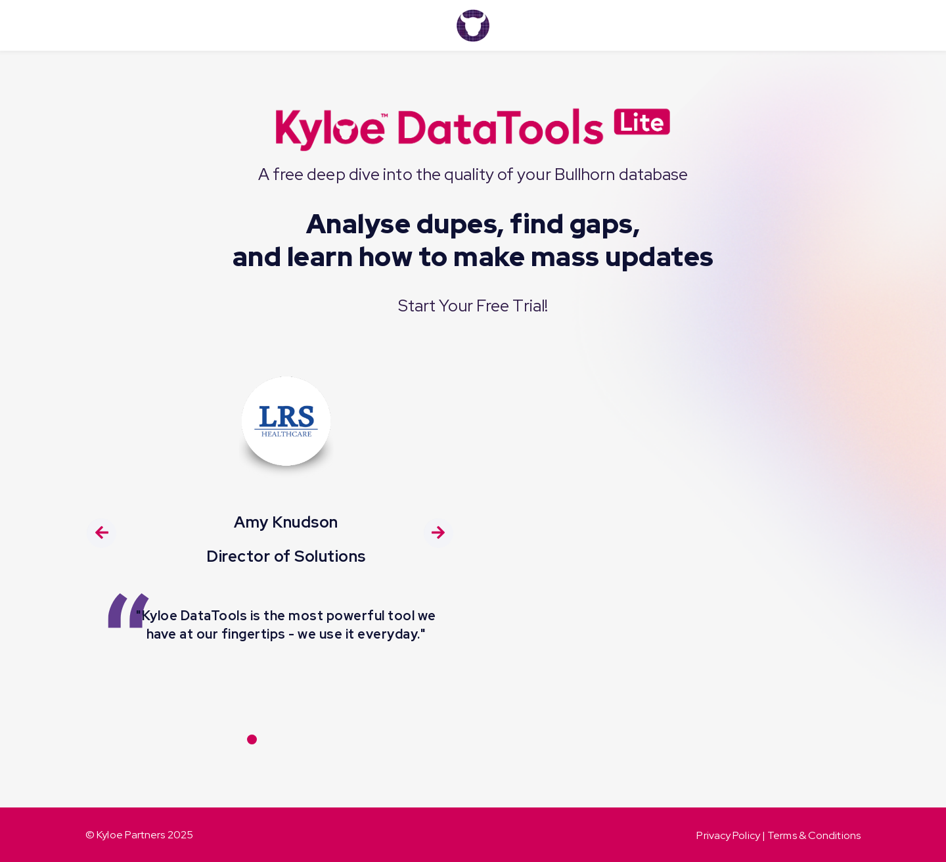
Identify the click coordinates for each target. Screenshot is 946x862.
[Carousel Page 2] (272, 739)
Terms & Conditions (814, 835)
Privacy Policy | (731, 835)
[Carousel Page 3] (293, 739)
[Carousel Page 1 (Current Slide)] (252, 739)
